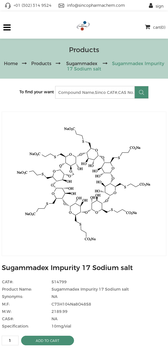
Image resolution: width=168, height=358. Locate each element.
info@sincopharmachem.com (96, 5)
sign (156, 6)
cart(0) (155, 27)
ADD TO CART (47, 341)
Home (11, 63)
